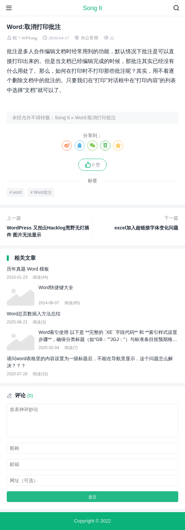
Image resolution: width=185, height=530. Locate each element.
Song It (92, 8)
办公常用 (89, 38)
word (17, 192)
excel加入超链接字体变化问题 (137, 222)
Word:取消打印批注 (95, 117)
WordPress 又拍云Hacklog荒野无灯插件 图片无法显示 (48, 226)
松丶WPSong (25, 38)
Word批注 (42, 192)
